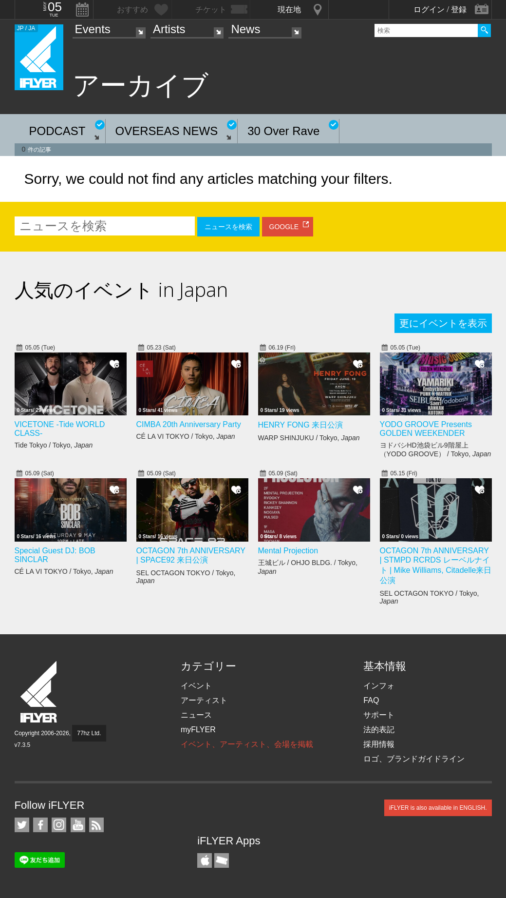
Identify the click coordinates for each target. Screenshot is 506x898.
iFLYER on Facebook (40, 825)
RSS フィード (96, 825)
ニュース (196, 715)
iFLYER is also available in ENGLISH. (438, 807)
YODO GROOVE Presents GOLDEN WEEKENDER (426, 428)
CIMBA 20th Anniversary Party (188, 424)
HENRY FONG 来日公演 (300, 425)
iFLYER (39, 692)
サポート (378, 715)
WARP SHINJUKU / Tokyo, (309, 438)
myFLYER (198, 729)
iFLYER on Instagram (59, 825)
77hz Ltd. (89, 733)
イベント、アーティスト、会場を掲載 (247, 744)
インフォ (378, 686)
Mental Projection (288, 551)
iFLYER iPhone (204, 860)
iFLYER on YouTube (78, 825)
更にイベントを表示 (443, 323)
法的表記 (378, 729)
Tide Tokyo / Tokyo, (54, 445)
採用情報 (378, 744)
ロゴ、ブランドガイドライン (414, 759)
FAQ (371, 700)
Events (93, 29)
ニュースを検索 (228, 227)
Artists (169, 29)
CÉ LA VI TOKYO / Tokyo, (185, 436)
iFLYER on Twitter (22, 825)
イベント (196, 686)
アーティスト (204, 700)
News (245, 29)
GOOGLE (284, 227)
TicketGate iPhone (221, 860)
